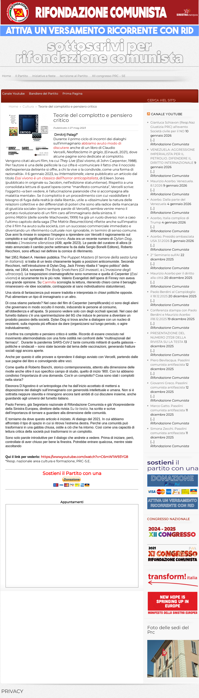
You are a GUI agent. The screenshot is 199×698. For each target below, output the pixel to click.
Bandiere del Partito (43, 93)
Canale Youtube (13, 93)
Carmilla (49, 282)
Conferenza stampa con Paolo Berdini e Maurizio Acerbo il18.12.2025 (173, 314)
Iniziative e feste (43, 76)
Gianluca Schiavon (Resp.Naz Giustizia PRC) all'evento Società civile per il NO (172, 126)
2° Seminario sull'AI (165, 255)
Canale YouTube (166, 114)
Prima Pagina (72, 93)
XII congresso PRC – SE (108, 76)
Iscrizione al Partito (74, 76)
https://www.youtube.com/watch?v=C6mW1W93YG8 (85, 457)
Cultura (29, 106)
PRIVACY (12, 691)
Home (6, 76)
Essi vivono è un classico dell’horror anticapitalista (56, 178)
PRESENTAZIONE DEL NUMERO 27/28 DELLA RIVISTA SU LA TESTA (168, 337)
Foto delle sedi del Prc (168, 630)
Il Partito (21, 76)
